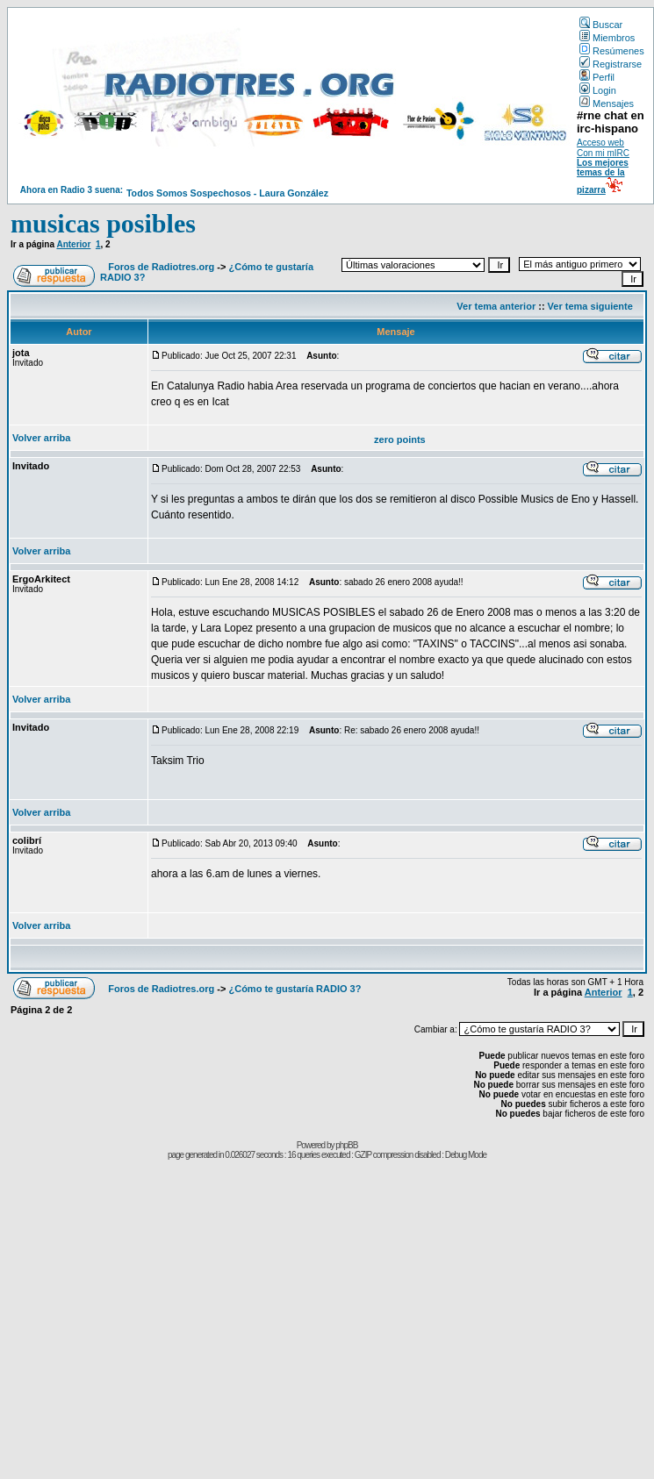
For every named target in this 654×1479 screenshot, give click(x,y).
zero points (400, 439)
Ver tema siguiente (590, 306)
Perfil (596, 77)
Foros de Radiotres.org (161, 266)
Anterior (73, 244)
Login (597, 90)
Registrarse (610, 64)
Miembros (607, 37)
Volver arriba (41, 437)
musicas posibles (103, 223)
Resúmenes (611, 51)
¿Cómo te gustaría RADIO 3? (294, 988)
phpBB (346, 1145)
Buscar (600, 24)
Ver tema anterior (495, 306)
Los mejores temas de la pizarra (603, 176)
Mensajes (606, 103)
